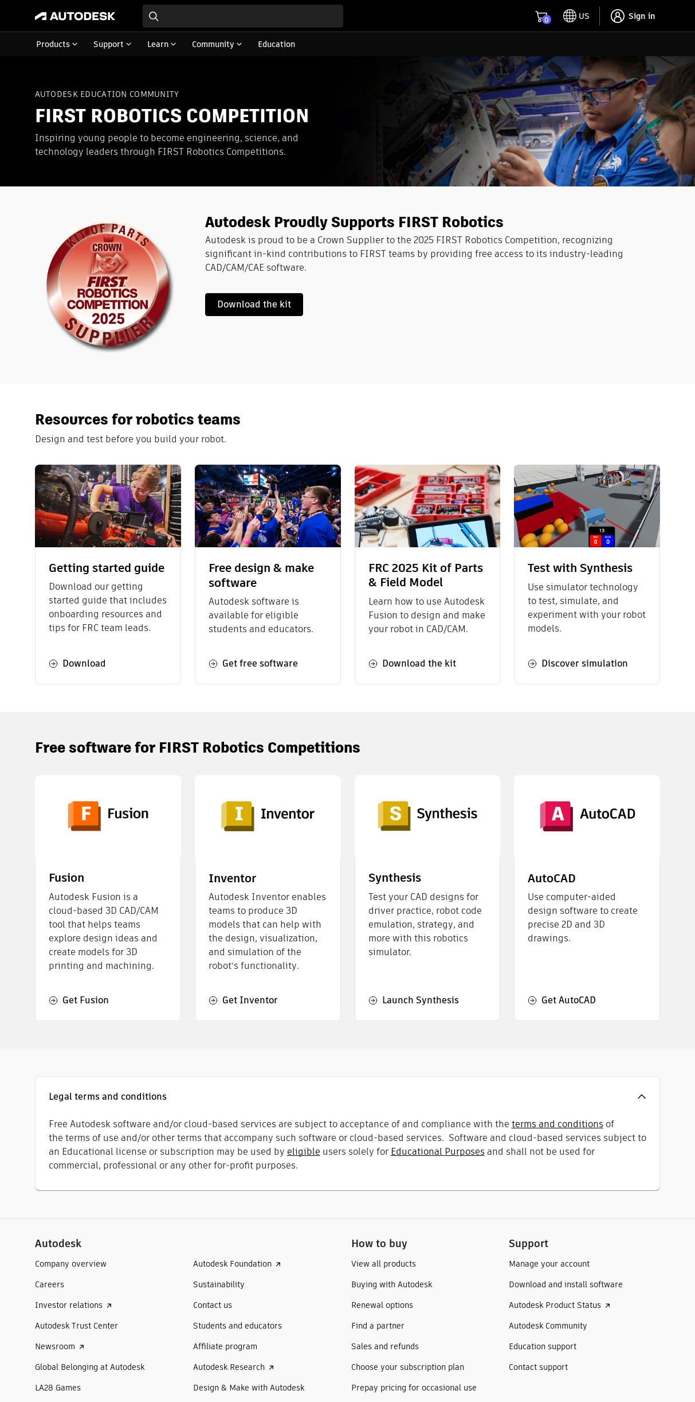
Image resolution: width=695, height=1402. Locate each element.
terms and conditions (557, 1124)
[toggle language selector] (576, 16)
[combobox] (243, 16)
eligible (303, 1151)
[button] (348, 1096)
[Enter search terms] (243, 16)
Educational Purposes (438, 1151)
